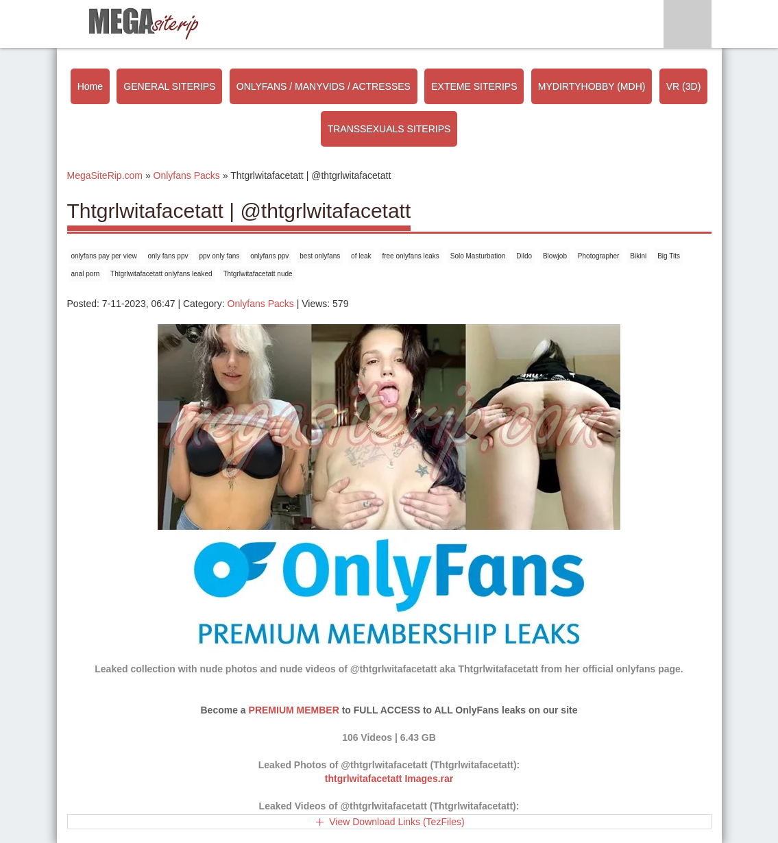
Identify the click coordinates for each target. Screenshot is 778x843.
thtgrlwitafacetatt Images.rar (389, 778)
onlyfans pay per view (104, 256)
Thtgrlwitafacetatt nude (257, 274)
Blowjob (555, 256)
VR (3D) (683, 86)
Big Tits (668, 256)
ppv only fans (219, 256)
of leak (361, 256)
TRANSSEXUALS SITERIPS (389, 128)
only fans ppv (168, 256)
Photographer (599, 256)
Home (90, 86)
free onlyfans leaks (410, 256)
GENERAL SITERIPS (169, 86)
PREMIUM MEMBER (294, 710)
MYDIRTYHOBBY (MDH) (592, 86)
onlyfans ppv (269, 256)
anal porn (85, 274)
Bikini (638, 256)
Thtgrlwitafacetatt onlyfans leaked (161, 274)
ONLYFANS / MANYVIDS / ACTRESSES (323, 86)
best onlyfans (320, 256)
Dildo (524, 256)
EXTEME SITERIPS (474, 86)
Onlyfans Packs (261, 303)
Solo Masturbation (478, 256)
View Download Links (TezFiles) (396, 821)
